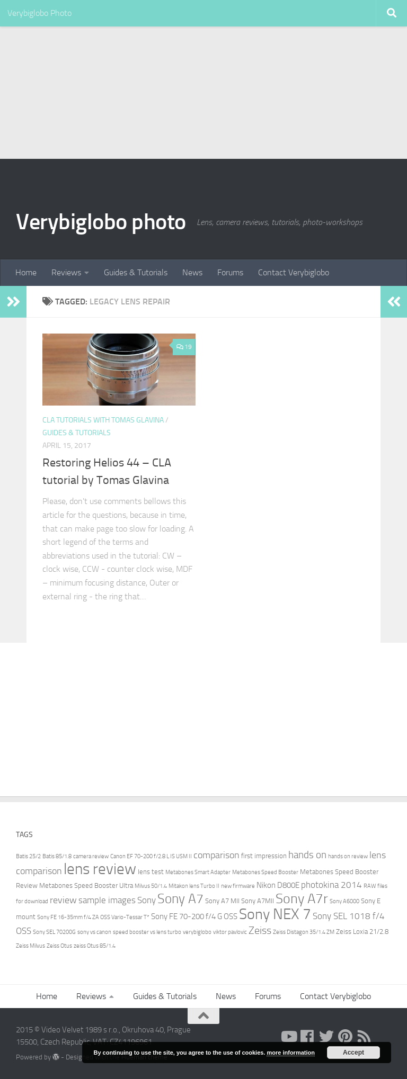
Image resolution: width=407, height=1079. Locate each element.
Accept (353, 1052)
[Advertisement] (203, 79)
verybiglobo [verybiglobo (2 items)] (197, 932)
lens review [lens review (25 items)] (100, 869)
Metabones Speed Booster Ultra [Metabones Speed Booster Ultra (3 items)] (86, 885)
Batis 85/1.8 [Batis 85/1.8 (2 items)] (57, 856)
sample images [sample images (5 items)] (107, 900)
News (192, 272)
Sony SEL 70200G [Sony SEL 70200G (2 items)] (54, 932)
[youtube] (288, 1036)
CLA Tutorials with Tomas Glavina (103, 420)
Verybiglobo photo (101, 222)
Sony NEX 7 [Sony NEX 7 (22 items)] (275, 914)
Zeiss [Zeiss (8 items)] (260, 930)
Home (26, 272)
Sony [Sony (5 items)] (146, 900)
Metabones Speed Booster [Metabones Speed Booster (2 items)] (265, 872)
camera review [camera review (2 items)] (91, 856)
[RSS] (364, 1036)
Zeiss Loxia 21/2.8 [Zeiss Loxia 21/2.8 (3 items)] (362, 932)
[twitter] (326, 1036)
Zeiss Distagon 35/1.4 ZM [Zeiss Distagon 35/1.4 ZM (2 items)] (303, 932)
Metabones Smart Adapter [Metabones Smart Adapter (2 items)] (198, 872)
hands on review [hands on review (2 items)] (348, 856)
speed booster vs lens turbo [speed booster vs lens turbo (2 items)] (147, 932)
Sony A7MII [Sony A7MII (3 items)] (257, 901)
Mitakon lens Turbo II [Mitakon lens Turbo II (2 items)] (194, 886)
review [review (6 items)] (63, 900)
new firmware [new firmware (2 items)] (238, 886)
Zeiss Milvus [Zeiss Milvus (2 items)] (30, 945)
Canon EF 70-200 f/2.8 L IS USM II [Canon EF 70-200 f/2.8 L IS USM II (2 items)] (151, 856)
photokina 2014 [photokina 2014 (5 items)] (331, 885)
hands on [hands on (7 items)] (307, 855)
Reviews (66, 272)
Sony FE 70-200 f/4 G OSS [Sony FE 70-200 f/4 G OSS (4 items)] (194, 916)
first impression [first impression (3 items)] (264, 856)
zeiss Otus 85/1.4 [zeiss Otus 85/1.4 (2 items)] (95, 945)
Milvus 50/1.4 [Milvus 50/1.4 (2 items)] (151, 886)
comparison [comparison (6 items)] (216, 855)
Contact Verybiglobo (293, 272)
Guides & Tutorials (135, 272)
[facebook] (307, 1036)
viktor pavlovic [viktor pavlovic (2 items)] (230, 932)
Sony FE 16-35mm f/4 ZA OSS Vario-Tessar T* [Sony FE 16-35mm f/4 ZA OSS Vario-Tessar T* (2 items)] (93, 917)
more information (290, 1052)
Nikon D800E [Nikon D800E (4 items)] (277, 885)
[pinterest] (345, 1036)
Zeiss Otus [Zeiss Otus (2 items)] (59, 945)
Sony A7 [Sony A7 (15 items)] (180, 898)
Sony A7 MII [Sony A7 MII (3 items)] (222, 901)
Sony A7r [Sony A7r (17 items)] (302, 899)
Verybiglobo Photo (39, 13)
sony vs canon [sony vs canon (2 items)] (94, 932)
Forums (230, 272)
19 (184, 346)
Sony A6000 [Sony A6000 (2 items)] (344, 901)
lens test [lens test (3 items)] (151, 872)
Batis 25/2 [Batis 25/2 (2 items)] (28, 856)
